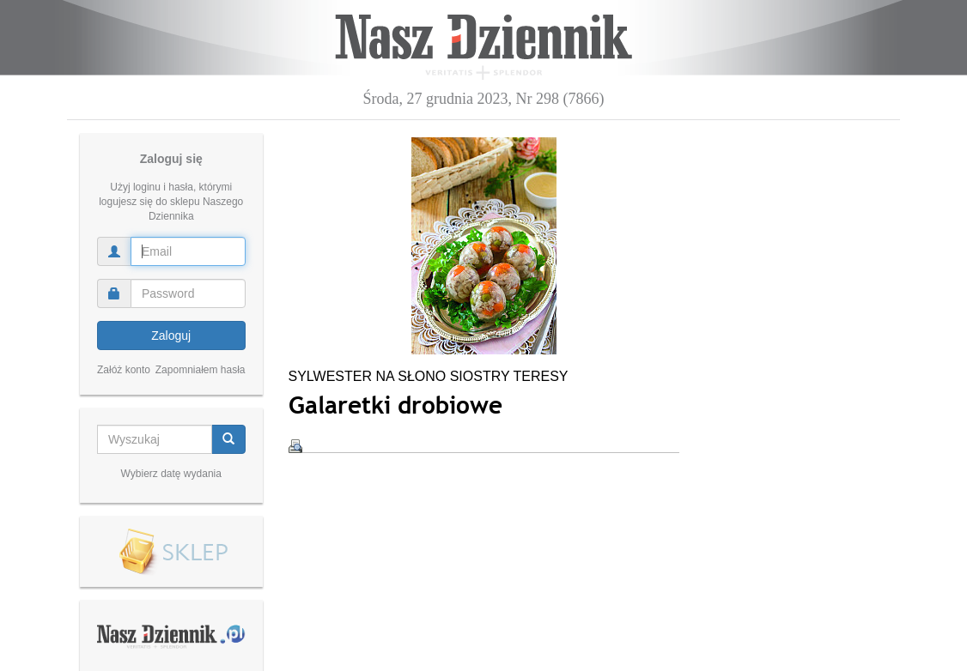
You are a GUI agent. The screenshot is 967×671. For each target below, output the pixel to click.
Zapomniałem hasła (200, 370)
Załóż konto (123, 370)
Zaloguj (171, 335)
